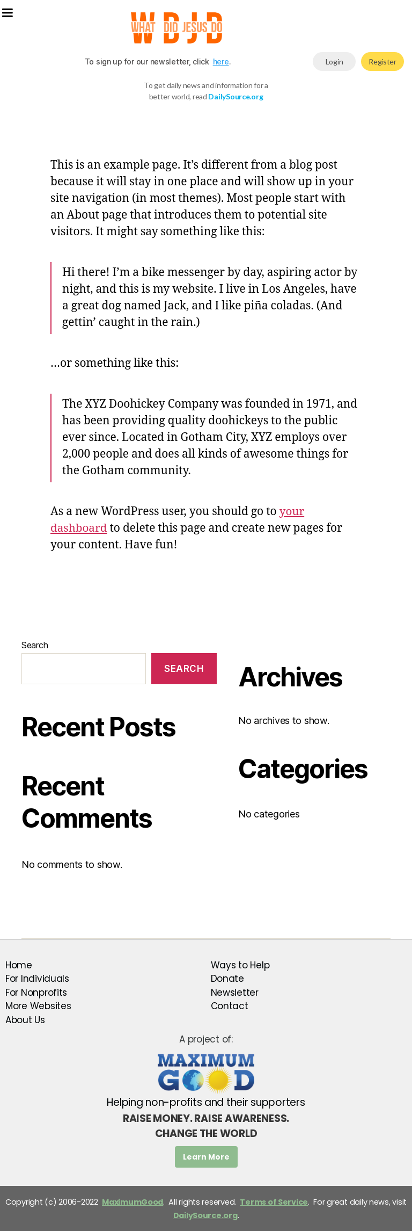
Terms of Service (274, 1202)
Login (334, 61)
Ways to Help (240, 965)
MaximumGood (132, 1202)
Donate (227, 978)
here (221, 61)
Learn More (206, 1157)
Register (382, 61)
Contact (229, 1006)
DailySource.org (205, 1215)
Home (18, 965)
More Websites (38, 1006)
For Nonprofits (36, 992)
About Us (25, 1019)
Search (34, 645)
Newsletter (235, 992)
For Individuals (37, 978)
